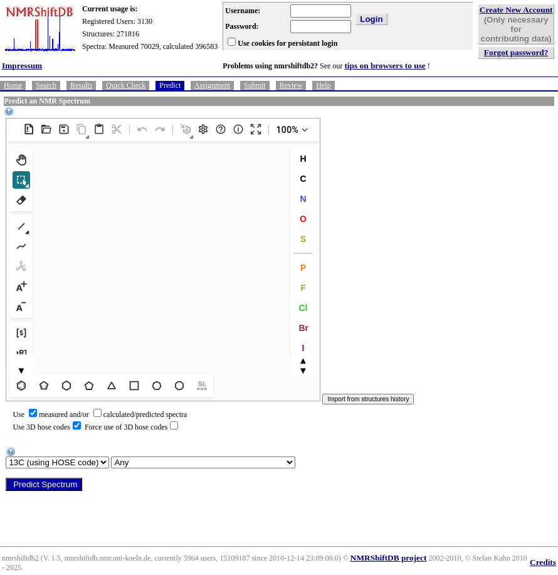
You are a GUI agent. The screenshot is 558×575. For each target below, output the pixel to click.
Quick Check (125, 85)
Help (323, 85)
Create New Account (516, 9)
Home (13, 85)
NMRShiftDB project (388, 557)
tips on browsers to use (384, 65)
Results (81, 85)
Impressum (22, 65)
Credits (543, 562)
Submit (255, 85)
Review (291, 85)
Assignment (212, 85)
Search (46, 85)
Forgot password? (516, 52)
